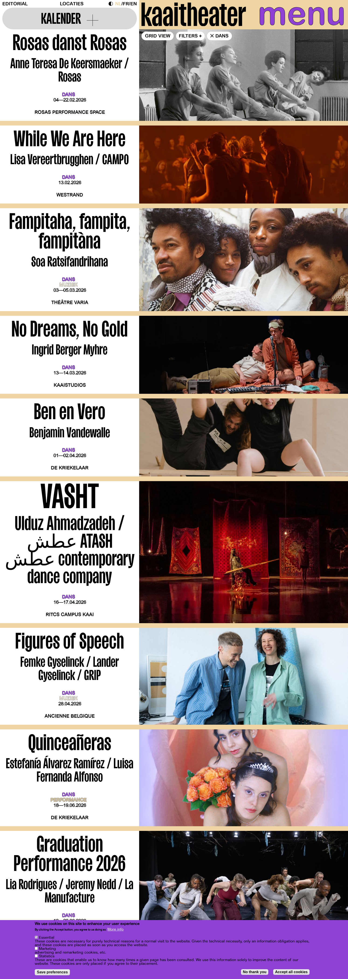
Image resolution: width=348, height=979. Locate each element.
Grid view (157, 36)
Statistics (47, 956)
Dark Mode (112, 4)
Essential (46, 937)
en (133, 4)
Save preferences (52, 972)
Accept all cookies (291, 972)
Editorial (15, 4)
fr (126, 4)
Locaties (71, 4)
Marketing (47, 949)
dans (221, 36)
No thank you (254, 972)
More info (115, 929)
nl (118, 4)
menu (302, 14)
